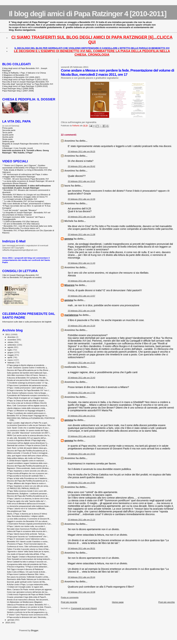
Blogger (34, 630)
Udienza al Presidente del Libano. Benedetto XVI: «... (28, 605)
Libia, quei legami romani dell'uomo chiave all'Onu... (28, 456)
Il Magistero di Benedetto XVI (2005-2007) (21, 77)
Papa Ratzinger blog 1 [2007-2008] (18, 91)
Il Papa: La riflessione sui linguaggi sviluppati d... (26, 411)
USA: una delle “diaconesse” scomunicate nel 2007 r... (29, 433)
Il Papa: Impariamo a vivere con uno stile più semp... (28, 486)
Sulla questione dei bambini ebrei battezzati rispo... (27, 373)
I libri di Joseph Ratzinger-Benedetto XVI (20, 275)
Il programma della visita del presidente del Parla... (27, 564)
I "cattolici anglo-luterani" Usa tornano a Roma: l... (27, 610)
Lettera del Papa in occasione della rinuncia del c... (27, 531)
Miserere (69, 285)
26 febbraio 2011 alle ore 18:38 (81, 592)
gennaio (11, 620)
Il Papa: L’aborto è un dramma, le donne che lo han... (28, 499)
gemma (68, 238)
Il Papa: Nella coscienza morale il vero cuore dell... (27, 491)
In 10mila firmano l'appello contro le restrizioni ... (26, 461)
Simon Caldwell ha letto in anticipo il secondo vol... (27, 562)
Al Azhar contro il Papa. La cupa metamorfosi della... (28, 584)
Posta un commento (69, 597)
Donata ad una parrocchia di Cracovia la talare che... (28, 380)
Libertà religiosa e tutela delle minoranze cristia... (26, 408)
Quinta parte (7, 137)
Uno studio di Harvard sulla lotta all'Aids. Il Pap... (26, 554)
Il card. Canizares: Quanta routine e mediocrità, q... (27, 368)
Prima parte (7, 128)
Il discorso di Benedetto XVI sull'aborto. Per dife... (27, 378)
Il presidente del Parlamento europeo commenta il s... (28, 395)
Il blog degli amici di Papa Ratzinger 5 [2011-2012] (25, 79)
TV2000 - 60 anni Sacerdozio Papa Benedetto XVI (26, 179)
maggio (11, 355)
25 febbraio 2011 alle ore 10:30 (81, 199)
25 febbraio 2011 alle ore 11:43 (81, 263)
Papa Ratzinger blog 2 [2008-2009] (18, 88)
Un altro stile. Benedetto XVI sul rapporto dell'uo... (27, 438)
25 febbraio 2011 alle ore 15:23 (81, 363)
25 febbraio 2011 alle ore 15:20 (81, 326)
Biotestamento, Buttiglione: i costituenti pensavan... (27, 494)
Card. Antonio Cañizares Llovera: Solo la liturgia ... (27, 393)
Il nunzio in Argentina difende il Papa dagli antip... (27, 440)
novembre (12, 340)
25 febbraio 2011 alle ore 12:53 (81, 281)
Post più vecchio (166, 602)
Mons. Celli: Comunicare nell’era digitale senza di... (27, 406)
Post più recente (69, 602)
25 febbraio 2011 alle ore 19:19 (81, 436)
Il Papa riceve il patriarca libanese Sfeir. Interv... (26, 574)
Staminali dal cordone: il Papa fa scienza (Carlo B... (28, 445)
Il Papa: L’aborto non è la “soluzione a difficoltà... (26, 509)
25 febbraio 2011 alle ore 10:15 (81, 181)
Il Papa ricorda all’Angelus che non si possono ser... (28, 473)
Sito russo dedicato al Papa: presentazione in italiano (27, 203)
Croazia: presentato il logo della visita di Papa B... (27, 597)
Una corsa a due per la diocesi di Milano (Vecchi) (26, 403)
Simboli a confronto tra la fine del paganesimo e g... (28, 612)
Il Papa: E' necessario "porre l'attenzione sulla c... (27, 539)
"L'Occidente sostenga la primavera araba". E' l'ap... (28, 383)
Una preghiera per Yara (16, 511)
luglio (10, 350)
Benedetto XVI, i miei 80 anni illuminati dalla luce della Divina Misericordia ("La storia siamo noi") (27, 227)
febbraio (11, 363)
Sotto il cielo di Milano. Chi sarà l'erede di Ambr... (26, 572)
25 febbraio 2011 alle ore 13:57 (81, 296)
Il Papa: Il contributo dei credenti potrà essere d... (27, 413)
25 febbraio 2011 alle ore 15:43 (81, 378)
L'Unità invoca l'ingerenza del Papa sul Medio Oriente (28, 594)
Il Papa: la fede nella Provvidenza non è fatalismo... (28, 478)
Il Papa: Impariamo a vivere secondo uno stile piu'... (28, 471)
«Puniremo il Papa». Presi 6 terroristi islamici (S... (27, 544)
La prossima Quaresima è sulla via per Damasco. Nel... (29, 425)
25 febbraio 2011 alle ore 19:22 (81, 454)
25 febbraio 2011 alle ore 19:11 (81, 416)
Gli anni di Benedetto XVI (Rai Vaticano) (22, 224)
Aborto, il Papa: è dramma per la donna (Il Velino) (27, 514)
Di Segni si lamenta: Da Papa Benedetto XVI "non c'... (29, 390)
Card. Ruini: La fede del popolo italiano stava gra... (27, 448)
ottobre (11, 342)
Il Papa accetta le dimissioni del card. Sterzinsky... (27, 617)
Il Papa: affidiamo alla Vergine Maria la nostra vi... (27, 483)
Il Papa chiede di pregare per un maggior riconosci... (28, 398)
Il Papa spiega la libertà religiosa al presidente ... (26, 365)
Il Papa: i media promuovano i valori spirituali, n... (27, 388)
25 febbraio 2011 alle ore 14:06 (81, 311)
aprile (10, 357)
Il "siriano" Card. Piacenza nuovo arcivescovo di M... (28, 615)
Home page (118, 602)
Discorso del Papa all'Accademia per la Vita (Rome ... (28, 370)
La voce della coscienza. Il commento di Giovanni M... (28, 519)
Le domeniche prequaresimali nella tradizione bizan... (28, 506)
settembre (12, 345)
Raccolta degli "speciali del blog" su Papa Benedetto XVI (27, 84)
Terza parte (7, 132)
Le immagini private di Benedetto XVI (20, 199)
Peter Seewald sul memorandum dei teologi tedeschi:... (29, 559)
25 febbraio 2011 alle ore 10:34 (81, 217)
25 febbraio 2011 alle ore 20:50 (81, 483)
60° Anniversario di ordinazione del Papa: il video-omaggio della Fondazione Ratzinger (25, 175)
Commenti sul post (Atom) (84, 608)
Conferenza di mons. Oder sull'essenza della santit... (28, 546)
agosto (11, 347)
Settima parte (8, 141)
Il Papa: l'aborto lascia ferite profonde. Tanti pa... (26, 534)
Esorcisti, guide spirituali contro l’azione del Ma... (26, 582)
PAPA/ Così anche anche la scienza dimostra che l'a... (29, 435)
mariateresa (71, 315)
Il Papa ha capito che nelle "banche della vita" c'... (27, 501)
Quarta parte (8, 135)
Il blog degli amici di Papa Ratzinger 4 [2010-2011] (87, 13)
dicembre (12, 337)
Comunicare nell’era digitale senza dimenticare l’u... (28, 443)
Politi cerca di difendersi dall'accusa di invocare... (27, 504)
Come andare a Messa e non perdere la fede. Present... (29, 607)
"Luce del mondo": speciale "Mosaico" (20, 210)
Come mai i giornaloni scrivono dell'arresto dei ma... (28, 592)
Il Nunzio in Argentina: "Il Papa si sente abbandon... (28, 567)
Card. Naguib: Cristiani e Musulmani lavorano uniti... (28, 557)
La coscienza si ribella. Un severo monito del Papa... (28, 430)
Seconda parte (8, 130)
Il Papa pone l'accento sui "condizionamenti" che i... (28, 536)
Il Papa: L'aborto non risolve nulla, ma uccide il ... (27, 526)
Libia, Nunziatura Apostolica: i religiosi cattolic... (26, 516)
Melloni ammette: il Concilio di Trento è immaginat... (28, 453)
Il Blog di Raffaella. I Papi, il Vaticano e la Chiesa (24, 73)
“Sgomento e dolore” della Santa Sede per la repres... (28, 551)
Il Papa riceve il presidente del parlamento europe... (28, 385)
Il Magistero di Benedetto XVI (15, 75)
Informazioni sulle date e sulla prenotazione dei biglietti (26, 322)
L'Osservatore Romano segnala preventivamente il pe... (29, 524)
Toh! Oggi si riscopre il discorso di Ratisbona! (25, 569)
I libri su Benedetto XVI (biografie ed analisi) (22, 277)
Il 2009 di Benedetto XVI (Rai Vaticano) (21, 221)
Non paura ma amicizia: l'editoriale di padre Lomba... (28, 577)
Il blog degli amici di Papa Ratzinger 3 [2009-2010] (25, 86)
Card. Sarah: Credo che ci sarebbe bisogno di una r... (28, 428)
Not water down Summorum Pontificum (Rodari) (26, 529)
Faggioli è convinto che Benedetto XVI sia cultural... (28, 521)
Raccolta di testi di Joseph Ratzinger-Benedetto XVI (25, 82)
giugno (11, 352)
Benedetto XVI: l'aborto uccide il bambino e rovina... (28, 541)
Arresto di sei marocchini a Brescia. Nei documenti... (28, 600)
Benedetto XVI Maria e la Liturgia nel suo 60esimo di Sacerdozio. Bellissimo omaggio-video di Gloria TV (26, 195)
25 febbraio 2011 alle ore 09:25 (81, 151)
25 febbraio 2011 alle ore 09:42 (81, 166)
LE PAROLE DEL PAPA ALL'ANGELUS (23, 488)
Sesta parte (7, 139)
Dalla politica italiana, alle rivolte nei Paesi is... (25, 458)
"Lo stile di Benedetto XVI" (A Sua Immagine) (24, 201)
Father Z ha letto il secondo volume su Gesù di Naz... (28, 549)
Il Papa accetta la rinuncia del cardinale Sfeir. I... (26, 476)
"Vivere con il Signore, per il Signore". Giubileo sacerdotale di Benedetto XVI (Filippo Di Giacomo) (25, 166)
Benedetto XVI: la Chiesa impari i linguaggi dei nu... (28, 416)
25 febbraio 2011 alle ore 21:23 (81, 520)
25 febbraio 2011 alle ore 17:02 (81, 393)
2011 (7, 334)
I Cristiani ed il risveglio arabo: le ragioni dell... (25, 587)
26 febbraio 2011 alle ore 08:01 (81, 548)
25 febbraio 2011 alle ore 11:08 (81, 234)
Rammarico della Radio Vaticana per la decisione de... (29, 579)
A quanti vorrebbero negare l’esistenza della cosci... (28, 463)
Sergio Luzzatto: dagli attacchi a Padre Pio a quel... (27, 423)
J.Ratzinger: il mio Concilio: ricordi (17, 148)
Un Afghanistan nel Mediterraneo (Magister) (24, 602)
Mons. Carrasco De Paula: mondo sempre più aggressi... (30, 589)
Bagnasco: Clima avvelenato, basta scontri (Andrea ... (28, 468)
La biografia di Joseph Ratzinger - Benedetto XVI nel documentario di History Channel (26, 213)
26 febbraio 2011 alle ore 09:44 (81, 577)
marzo (10, 360)
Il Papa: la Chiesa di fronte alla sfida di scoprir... (26, 401)
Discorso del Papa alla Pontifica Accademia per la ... (28, 451)
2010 (7, 622)
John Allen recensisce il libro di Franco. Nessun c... (27, 375)
